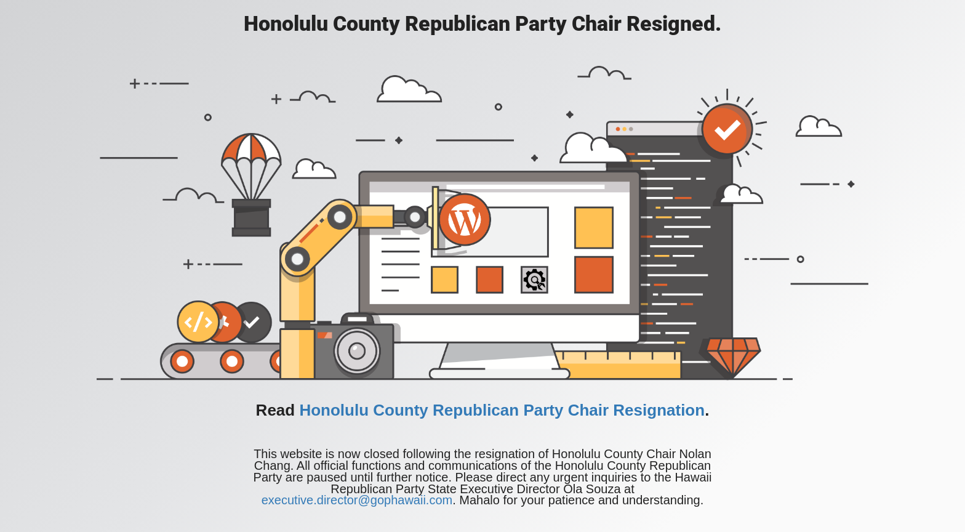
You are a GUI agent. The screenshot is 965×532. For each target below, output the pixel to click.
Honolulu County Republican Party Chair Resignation (502, 410)
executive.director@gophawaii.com (357, 500)
